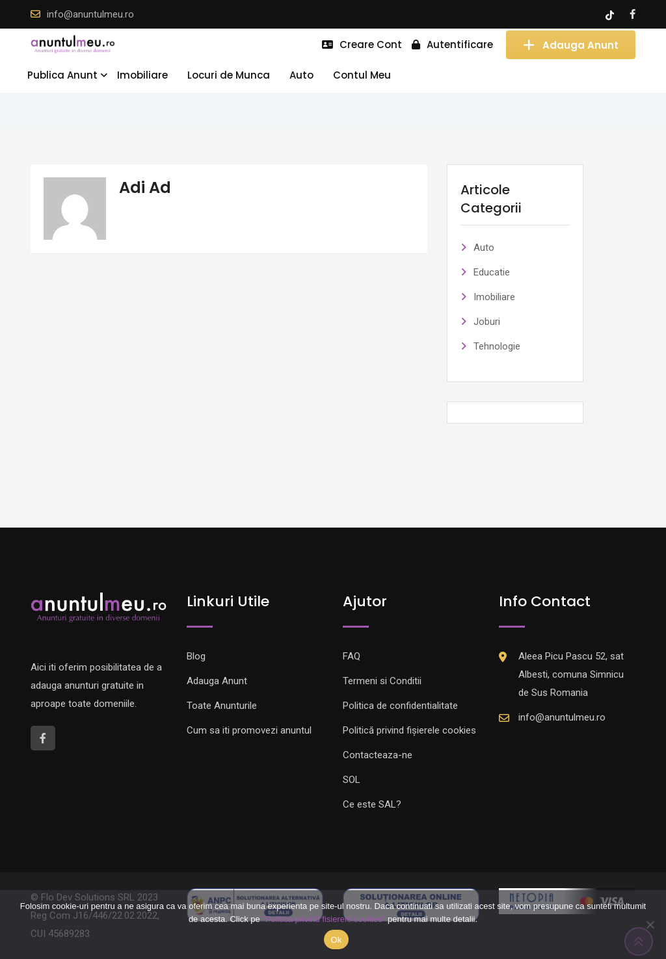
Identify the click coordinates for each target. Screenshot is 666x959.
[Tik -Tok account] (611, 14)
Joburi (486, 321)
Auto (301, 75)
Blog (196, 656)
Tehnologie (496, 346)
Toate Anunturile (222, 705)
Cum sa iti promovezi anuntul (249, 730)
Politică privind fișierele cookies (409, 730)
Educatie (491, 272)
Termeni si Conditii (382, 681)
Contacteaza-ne (377, 755)
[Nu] (649, 924)
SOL (351, 780)
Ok (335, 940)
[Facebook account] (632, 14)
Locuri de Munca (228, 75)
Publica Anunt (62, 75)
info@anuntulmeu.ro (90, 14)
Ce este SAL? (372, 804)
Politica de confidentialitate (400, 705)
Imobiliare (142, 75)
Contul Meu (362, 75)
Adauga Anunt (571, 44)
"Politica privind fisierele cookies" (323, 919)
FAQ (351, 656)
